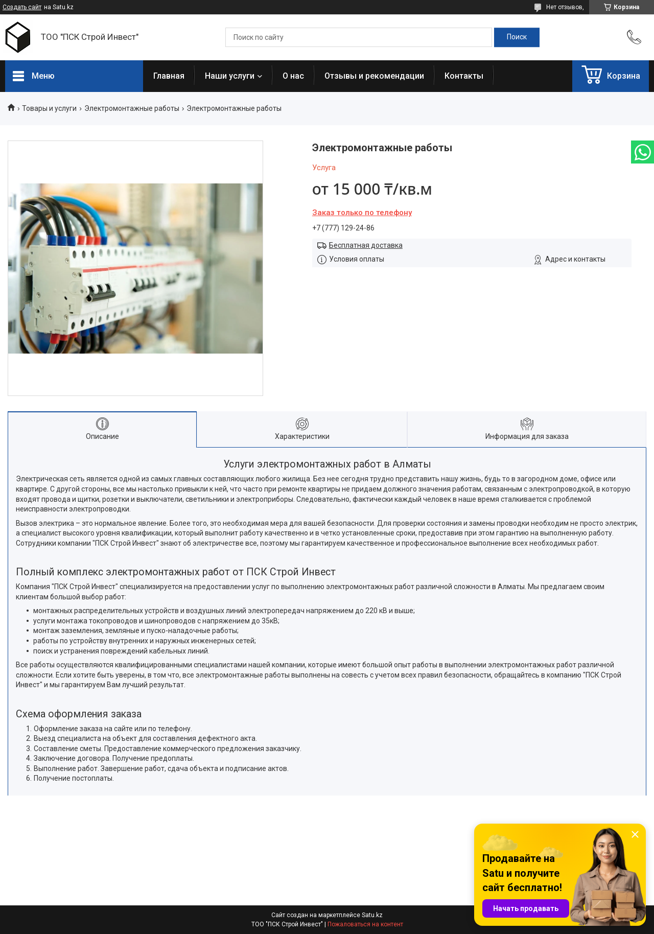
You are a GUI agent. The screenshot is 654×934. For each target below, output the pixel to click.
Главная (168, 76)
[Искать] (517, 37)
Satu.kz (372, 915)
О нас (293, 76)
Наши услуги (229, 76)
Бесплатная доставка (366, 245)
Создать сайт (22, 7)
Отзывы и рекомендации (374, 76)
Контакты (464, 76)
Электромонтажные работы (131, 108)
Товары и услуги (49, 108)
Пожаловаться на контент (365, 924)
